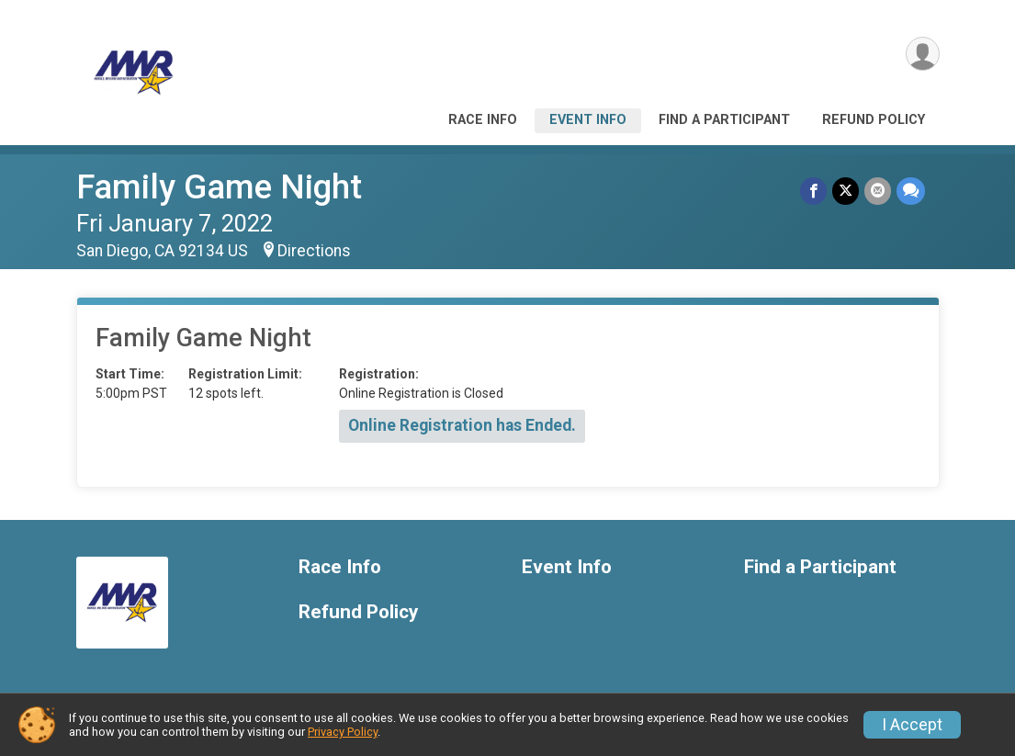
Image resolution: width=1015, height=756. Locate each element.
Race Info (482, 120)
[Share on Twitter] (845, 190)
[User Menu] (923, 54)
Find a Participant (724, 120)
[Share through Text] (911, 190)
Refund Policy (873, 120)
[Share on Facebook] (813, 190)
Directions (314, 251)
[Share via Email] (877, 190)
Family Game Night (219, 187)
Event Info (587, 120)
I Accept (912, 725)
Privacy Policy (343, 732)
